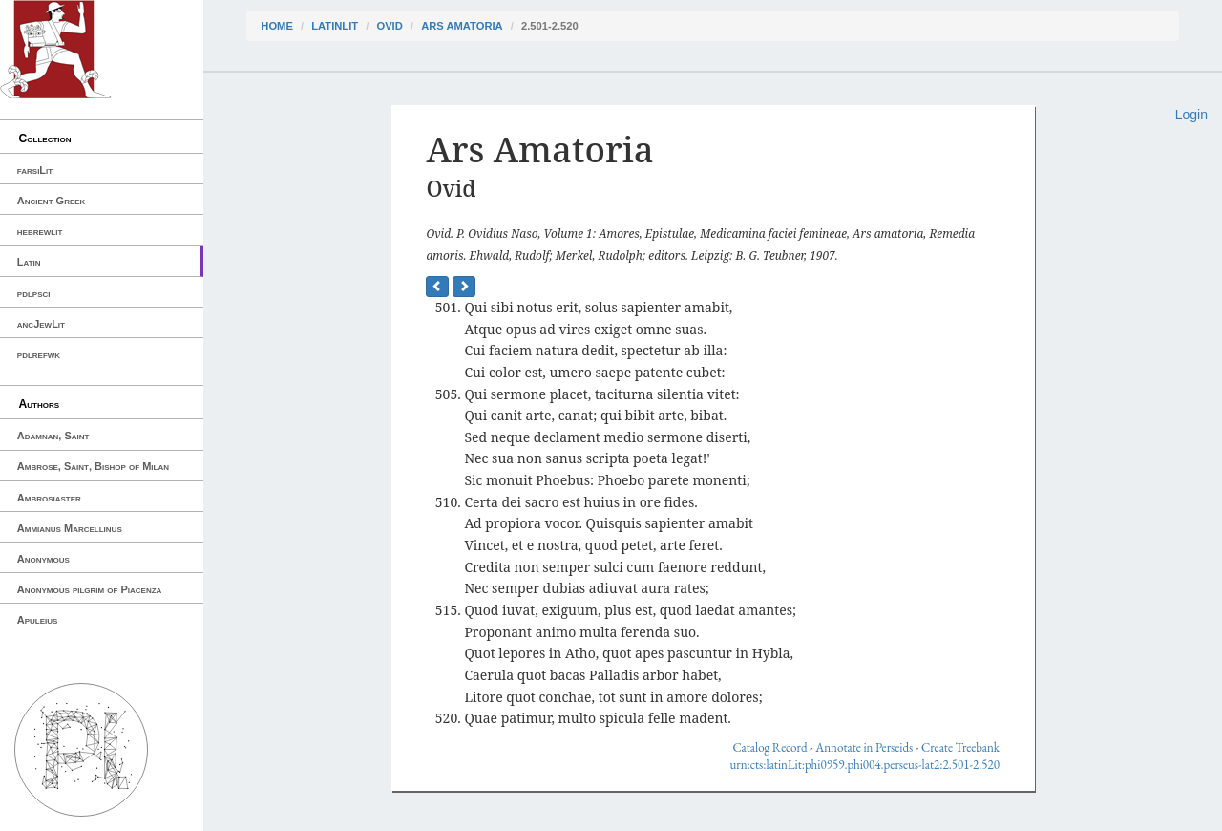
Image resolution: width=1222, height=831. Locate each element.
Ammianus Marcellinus (69, 528)
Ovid (389, 26)
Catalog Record (769, 747)
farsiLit (35, 170)
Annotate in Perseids (864, 747)
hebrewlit (40, 231)
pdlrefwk (38, 354)
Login (1191, 114)
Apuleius (37, 620)
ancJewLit (41, 324)
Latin (29, 261)
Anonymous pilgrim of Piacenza (89, 589)
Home (277, 26)
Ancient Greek (51, 200)
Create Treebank (960, 747)
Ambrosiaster (49, 497)
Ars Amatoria (462, 26)
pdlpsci (34, 293)
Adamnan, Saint (53, 435)
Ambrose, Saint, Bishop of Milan (93, 466)
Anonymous (43, 559)
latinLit (334, 26)
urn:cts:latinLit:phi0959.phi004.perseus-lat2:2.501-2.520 (864, 764)
